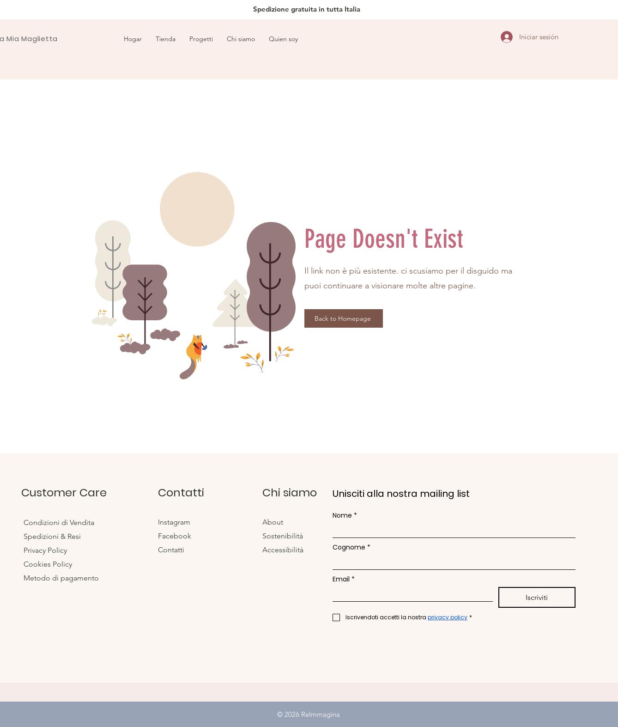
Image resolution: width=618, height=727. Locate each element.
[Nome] (451, 530)
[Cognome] (451, 562)
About (273, 522)
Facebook (175, 536)
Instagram (175, 522)
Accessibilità (282, 549)
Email (344, 579)
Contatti (171, 549)
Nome (345, 515)
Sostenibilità (282, 536)
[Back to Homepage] (343, 318)
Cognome (351, 547)
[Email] (410, 594)
